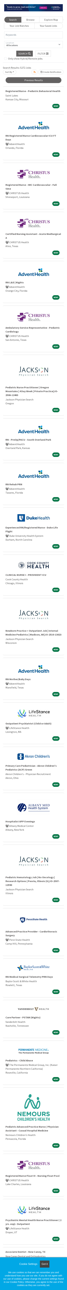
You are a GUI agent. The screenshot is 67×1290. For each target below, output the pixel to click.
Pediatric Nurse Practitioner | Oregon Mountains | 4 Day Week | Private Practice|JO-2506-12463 (31, 391)
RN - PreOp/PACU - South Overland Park (28, 439)
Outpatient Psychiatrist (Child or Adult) (28, 723)
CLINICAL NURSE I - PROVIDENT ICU (25, 574)
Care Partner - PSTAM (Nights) (23, 1017)
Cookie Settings (28, 1264)
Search (13, 19)
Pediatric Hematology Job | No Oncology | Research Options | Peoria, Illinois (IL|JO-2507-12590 (32, 881)
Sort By (8, 72)
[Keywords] (33, 34)
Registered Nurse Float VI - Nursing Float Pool (32, 1175)
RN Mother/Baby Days (18, 679)
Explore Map (51, 19)
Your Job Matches (19, 25)
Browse (30, 19)
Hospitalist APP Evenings (20, 821)
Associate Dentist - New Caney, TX (25, 1251)
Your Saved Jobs (48, 25)
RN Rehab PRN (13, 484)
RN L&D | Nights (14, 282)
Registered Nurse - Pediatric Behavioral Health (32, 91)
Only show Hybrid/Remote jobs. (25, 58)
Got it (44, 1264)
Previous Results (33, 80)
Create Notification (51, 72)
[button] (43, 54)
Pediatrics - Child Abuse (19, 1060)
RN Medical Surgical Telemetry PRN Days (29, 976)
